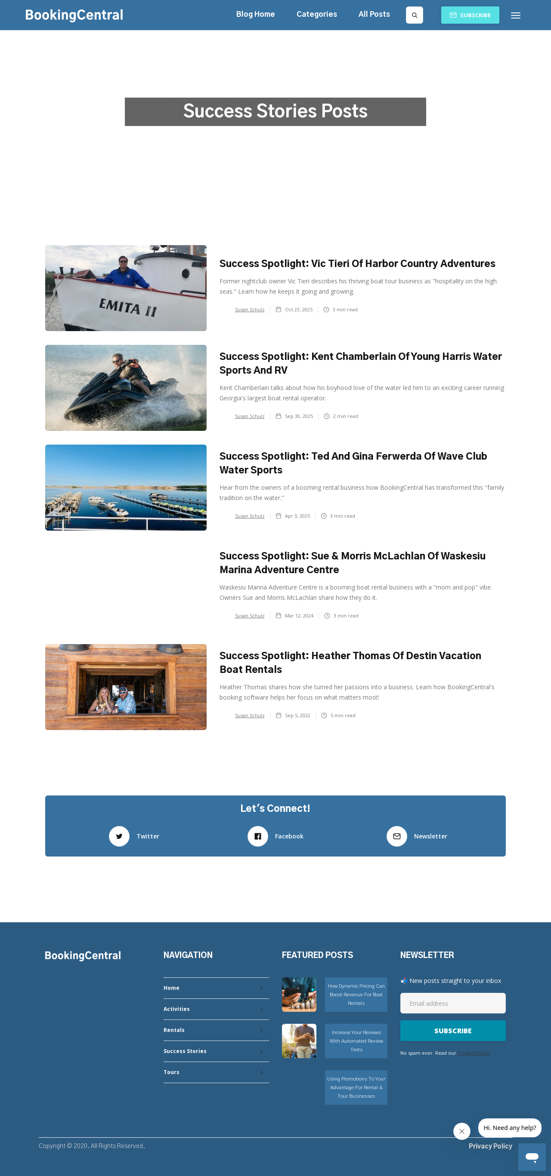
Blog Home (255, 14)
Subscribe (475, 15)
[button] (317, 15)
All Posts (374, 14)
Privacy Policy (473, 1053)
